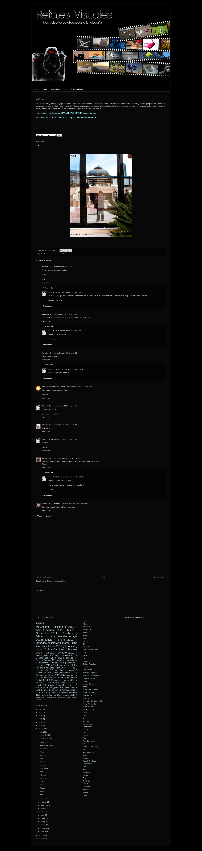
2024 (41, 709)
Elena (85, 655)
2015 (41, 725)
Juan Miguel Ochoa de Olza (93, 701)
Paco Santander (89, 741)
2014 (41, 729)
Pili (84, 749)
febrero (43, 828)
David (42, 759)
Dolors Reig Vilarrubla (51, 504)
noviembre (45, 738)
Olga (84, 732)
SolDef (85, 775)
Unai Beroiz (87, 787)
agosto (43, 808)
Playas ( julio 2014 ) (52, 690)
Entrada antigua (159, 577)
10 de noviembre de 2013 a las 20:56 (69, 331)
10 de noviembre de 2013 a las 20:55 (69, 292)
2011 (41, 839)
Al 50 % (43, 755)
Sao (84, 767)
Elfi (84, 658)
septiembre (45, 805)
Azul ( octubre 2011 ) (50, 629)
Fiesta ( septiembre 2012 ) (65, 673)
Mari (84, 718)
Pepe (42, 791)
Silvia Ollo (86, 772)
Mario (42, 752)
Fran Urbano (87, 670)
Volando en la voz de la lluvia (53, 387)
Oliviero (85, 735)
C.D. (84, 644)
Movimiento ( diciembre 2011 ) (56, 626)
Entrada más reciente (45, 577)
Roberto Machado (89, 761)
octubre (44, 802)
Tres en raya (44, 768)
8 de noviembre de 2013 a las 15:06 (79, 387)
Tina (84, 778)
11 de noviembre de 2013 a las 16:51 (69, 477)
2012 (41, 836)
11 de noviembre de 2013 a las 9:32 (65, 458)
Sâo (41, 772)
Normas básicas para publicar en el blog (66, 89)
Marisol (42, 765)
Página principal (40, 89)
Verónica (43, 798)
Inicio (103, 577)
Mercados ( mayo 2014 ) (64, 680)
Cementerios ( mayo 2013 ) (48, 675)
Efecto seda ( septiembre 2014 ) (59, 697)
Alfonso (85, 624)
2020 (41, 716)
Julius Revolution (89, 707)
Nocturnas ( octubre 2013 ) (48, 683)
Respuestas (49, 288)
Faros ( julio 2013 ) (55, 687)
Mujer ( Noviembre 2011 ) (56, 631)
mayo (43, 818)
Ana (41, 795)
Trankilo (86, 784)
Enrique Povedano (89, 664)
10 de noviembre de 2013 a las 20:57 (69, 369)
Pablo (85, 738)
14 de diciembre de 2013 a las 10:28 (73, 504)
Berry (85, 635)
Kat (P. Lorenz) (88, 710)
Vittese (85, 792)
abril (42, 822)
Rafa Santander (88, 752)
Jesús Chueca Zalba (90, 690)
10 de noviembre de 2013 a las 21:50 (63, 439)
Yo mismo (43, 762)
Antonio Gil (87, 633)
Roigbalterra (87, 764)
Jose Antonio (87, 695)
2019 (41, 719)
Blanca (85, 641)
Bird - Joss (44, 778)
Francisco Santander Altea (92, 675)
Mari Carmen (87, 721)
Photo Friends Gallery (91, 747)
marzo (43, 825)
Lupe (84, 715)
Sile (84, 769)
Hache (85, 681)
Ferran (85, 667)
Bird (84, 638)
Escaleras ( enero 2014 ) (65, 665)
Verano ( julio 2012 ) (45, 655)
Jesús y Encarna (89, 693)
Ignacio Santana (89, 684)
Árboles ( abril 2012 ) (51, 646)
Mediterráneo (88, 727)
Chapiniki (86, 647)
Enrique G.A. (87, 661)
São (50, 292)
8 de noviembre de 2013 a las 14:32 (63, 353)
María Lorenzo (88, 724)
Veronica (86, 789)
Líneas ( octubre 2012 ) (61, 652)
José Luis (86, 698)
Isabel (85, 687)
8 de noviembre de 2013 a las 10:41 (63, 314)
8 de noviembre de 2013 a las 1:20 (63, 267)
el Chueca (44, 749)
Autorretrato (44, 742)
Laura (42, 785)
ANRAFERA (47, 458)
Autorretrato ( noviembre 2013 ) (54, 254)
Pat (84, 744)
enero (43, 831)
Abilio (85, 621)
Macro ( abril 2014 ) (59, 685)
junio (43, 815)
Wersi (85, 795)
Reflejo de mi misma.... (48, 745)
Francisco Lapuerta (90, 673)
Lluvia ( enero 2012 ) (61, 639)
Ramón (42, 788)
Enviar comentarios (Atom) (56, 581)
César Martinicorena (90, 650)
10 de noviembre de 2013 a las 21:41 (63, 425)
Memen (85, 730)
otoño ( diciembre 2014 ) (52, 695)
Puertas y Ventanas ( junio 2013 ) (51, 668)
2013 (41, 732)
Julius (42, 781)
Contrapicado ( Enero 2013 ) (50, 658)
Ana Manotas (88, 630)
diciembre (44, 735)
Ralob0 (85, 755)
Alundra (45, 425)
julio (42, 812)
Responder (46, 283)
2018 (41, 722)
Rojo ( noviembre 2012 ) (66, 655)
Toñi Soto (86, 781)
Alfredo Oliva (87, 627)
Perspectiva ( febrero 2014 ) (52, 663)
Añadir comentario (44, 516)
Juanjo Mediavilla (89, 704)
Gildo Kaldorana (89, 678)
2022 (41, 712)
